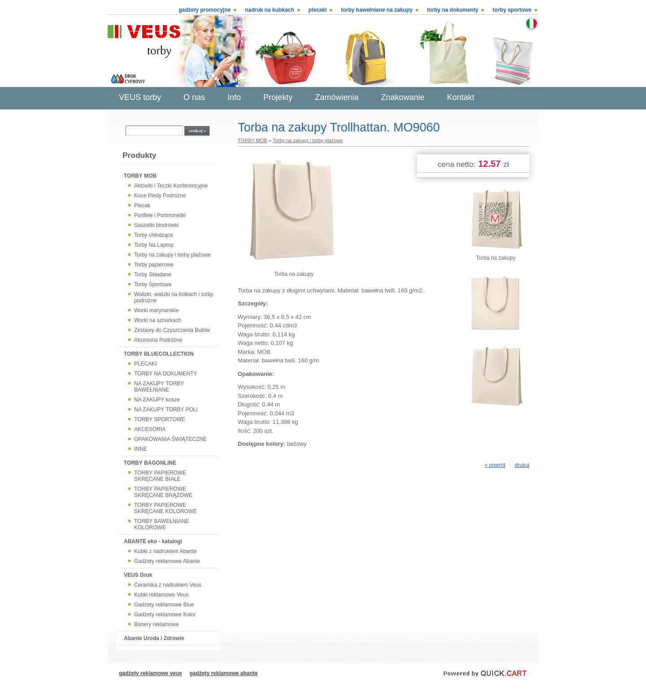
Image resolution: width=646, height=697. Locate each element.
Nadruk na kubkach (269, 10)
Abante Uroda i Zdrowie (154, 638)
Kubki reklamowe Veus (161, 595)
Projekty (277, 97)
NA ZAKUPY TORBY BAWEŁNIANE (159, 386)
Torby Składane (152, 274)
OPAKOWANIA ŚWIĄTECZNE (170, 439)
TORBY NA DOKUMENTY (165, 373)
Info (234, 97)
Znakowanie (402, 97)
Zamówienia (336, 97)
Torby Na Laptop (154, 245)
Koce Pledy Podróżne (160, 195)
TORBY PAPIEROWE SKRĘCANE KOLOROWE (165, 508)
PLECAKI (145, 364)
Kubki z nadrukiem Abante (165, 551)
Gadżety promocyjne (205, 10)
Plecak (142, 205)
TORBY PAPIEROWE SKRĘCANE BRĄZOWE (163, 492)
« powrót (494, 465)
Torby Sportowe (152, 284)
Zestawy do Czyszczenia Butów (172, 330)
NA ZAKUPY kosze (157, 399)
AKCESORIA (150, 429)
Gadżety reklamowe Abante (167, 561)
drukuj (522, 465)
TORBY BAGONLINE (150, 463)
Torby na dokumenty (453, 10)
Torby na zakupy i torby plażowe (172, 255)
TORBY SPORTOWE (159, 419)
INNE (140, 449)
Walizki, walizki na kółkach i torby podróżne (173, 297)
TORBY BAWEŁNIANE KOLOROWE (161, 524)
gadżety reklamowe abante (223, 673)
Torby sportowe (512, 10)
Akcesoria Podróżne (158, 340)
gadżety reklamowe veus (150, 673)
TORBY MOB (140, 176)
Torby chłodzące (153, 235)
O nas (194, 97)
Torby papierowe (154, 264)
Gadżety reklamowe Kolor (165, 614)
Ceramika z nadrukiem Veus (167, 585)
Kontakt (460, 97)
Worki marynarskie (156, 310)
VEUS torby (140, 97)
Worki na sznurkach (157, 320)
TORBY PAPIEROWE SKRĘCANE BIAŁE (160, 476)
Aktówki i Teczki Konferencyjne (171, 186)
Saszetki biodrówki (156, 225)
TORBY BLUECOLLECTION (159, 354)
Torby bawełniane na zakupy (376, 10)
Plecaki (318, 10)
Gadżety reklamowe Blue (164, 604)
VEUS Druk (138, 575)
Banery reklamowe (156, 624)
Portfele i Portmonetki (160, 215)
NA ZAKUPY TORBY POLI (166, 409)
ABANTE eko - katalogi (153, 541)
